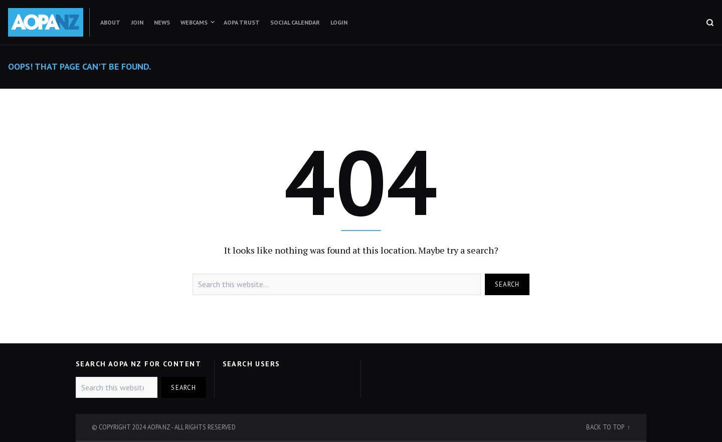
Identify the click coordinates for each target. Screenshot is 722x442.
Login (338, 22)
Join (137, 22)
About (110, 22)
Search (507, 284)
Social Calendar (295, 22)
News (162, 22)
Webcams (194, 22)
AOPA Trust (242, 22)
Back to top (605, 427)
